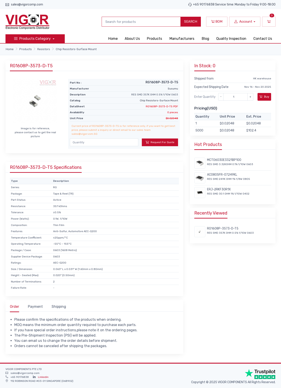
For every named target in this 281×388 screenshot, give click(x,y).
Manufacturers (181, 38)
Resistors (43, 49)
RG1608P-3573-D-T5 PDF (162, 106)
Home (113, 38)
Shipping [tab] (59, 306)
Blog (205, 38)
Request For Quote (160, 142)
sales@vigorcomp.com (27, 4)
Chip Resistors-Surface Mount (76, 49)
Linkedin (43, 377)
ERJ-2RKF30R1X (219, 189)
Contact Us (262, 38)
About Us (132, 38)
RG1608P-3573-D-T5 (222, 228)
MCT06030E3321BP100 (224, 160)
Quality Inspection (231, 38)
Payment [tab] (35, 306)
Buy (264, 96)
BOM (216, 22)
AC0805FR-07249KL (222, 175)
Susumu (173, 88)
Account (243, 22)
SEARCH (190, 22)
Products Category (33, 38)
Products (154, 38)
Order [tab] (14, 306)
